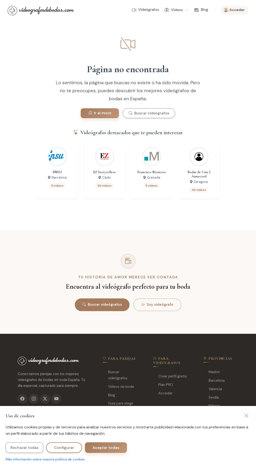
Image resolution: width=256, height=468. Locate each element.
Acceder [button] (234, 10)
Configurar (64, 447)
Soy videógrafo (157, 305)
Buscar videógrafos (149, 113)
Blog (201, 10)
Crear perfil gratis (170, 376)
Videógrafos (145, 10)
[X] (45, 399)
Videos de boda (118, 386)
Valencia (212, 389)
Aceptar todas (105, 447)
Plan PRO (163, 384)
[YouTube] (56, 399)
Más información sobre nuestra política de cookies (45, 459)
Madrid (211, 372)
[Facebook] (22, 399)
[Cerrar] (246, 416)
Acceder (162, 393)
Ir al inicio (99, 112)
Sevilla (211, 397)
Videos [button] (176, 10)
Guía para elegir (118, 403)
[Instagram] (33, 399)
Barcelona (214, 380)
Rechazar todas (24, 447)
